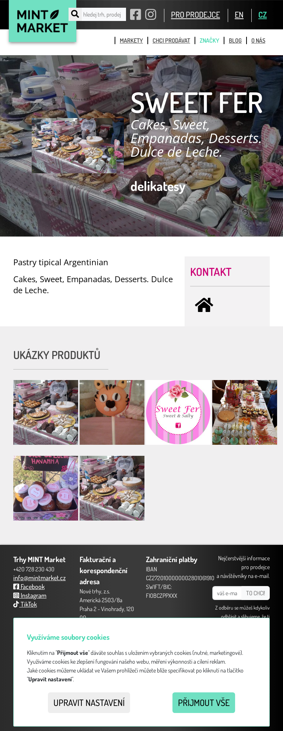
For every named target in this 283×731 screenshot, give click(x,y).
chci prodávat (171, 40)
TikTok (25, 604)
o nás (258, 40)
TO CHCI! (255, 593)
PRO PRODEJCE (195, 14)
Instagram (29, 595)
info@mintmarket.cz (39, 578)
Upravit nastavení (89, 702)
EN (239, 14)
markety (131, 40)
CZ (262, 14)
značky (209, 40)
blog (235, 40)
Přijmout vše (204, 702)
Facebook (29, 586)
